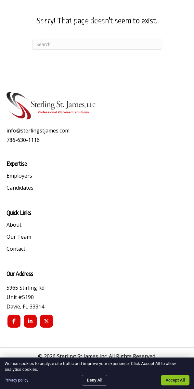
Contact (15, 249)
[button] (180, 25)
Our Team (18, 237)
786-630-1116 (23, 140)
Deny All (94, 380)
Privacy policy (16, 380)
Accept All (175, 380)
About (13, 225)
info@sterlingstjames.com (38, 130)
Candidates (19, 188)
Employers (19, 176)
